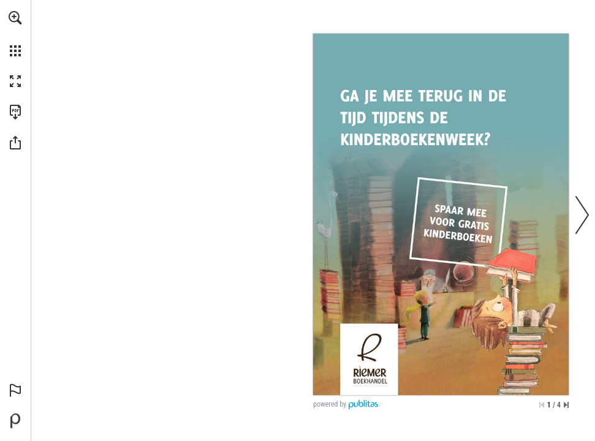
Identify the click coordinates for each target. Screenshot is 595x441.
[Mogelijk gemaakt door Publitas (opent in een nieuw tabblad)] (15, 420)
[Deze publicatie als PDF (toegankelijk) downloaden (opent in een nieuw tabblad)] (15, 112)
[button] (15, 17)
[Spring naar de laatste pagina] (566, 405)
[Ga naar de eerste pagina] (541, 405)
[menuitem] (15, 33)
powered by (329, 404)
